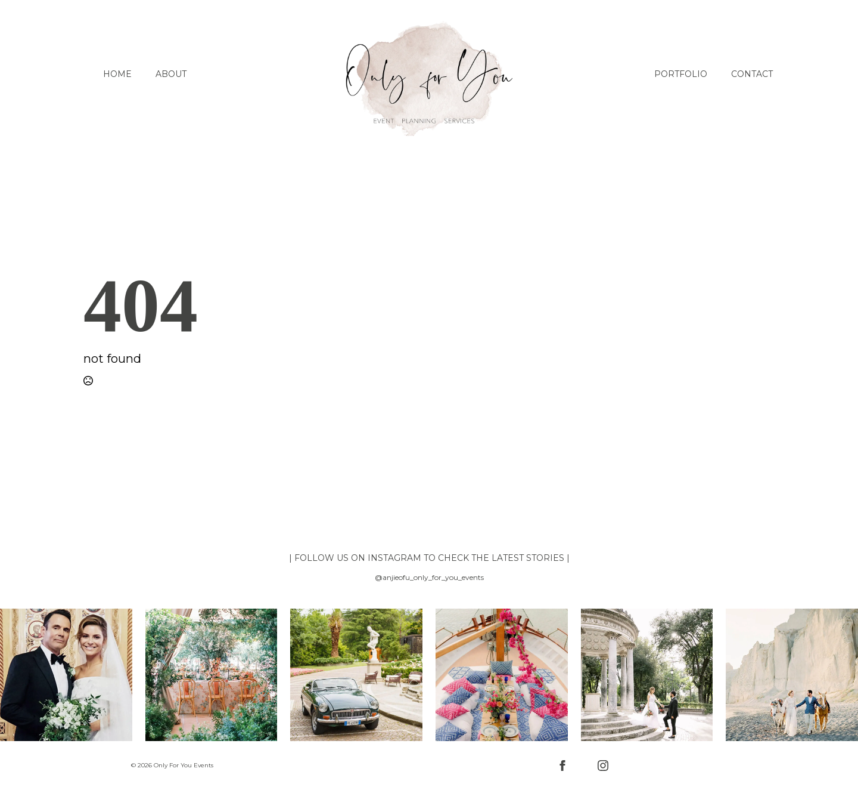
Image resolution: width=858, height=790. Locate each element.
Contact (752, 74)
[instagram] (603, 765)
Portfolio (680, 74)
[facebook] (562, 765)
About (171, 74)
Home (117, 74)
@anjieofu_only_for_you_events (429, 577)
